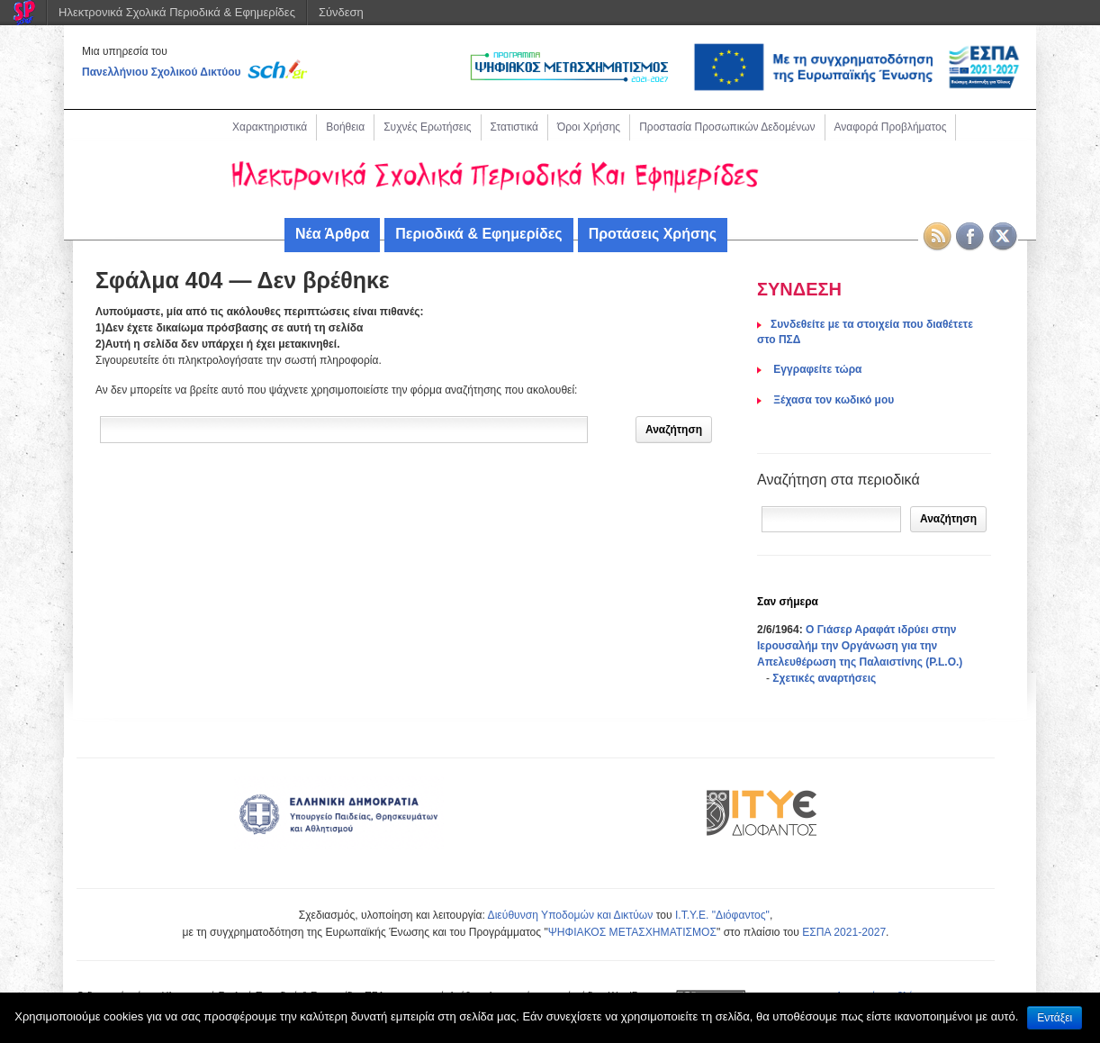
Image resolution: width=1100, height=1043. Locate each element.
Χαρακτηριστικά (269, 127)
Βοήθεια (345, 127)
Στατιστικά (514, 127)
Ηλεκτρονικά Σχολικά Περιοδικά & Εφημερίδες (177, 12)
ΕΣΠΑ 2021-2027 (844, 932)
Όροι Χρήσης (588, 127)
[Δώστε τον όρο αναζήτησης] (344, 429)
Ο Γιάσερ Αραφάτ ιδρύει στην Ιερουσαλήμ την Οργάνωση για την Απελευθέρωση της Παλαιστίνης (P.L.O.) (859, 645)
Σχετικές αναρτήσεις (824, 678)
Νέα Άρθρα (332, 233)
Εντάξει (1054, 1017)
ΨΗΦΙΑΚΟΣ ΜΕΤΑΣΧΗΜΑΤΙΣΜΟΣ (632, 932)
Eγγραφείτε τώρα (816, 369)
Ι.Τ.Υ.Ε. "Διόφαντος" (722, 915)
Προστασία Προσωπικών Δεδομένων (727, 127)
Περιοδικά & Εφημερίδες (478, 233)
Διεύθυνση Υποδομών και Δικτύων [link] (571, 915)
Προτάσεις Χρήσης (653, 233)
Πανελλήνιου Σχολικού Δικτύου (161, 72)
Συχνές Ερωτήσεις (427, 127)
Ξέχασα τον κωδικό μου (832, 400)
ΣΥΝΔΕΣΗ (799, 289)
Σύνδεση (341, 12)
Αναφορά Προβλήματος (890, 127)
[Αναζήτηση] (831, 519)
